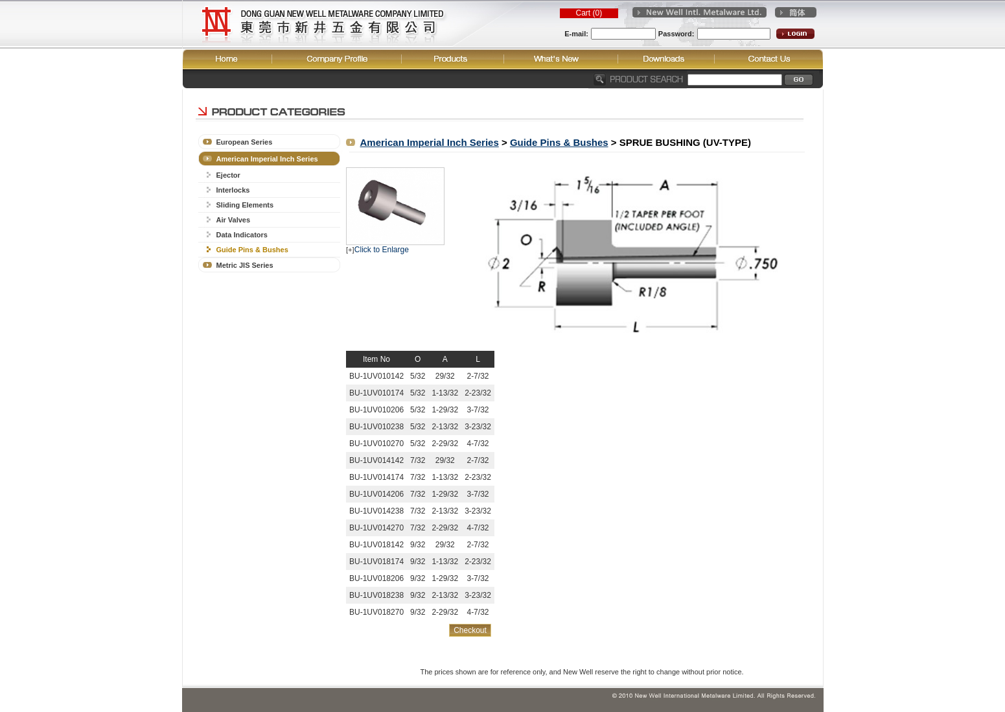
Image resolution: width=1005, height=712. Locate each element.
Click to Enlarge (381, 249)
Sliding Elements (245, 205)
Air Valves (233, 220)
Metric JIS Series (244, 265)
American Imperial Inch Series (267, 159)
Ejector (228, 175)
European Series (244, 142)
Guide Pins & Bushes (252, 250)
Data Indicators (242, 235)
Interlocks (233, 190)
